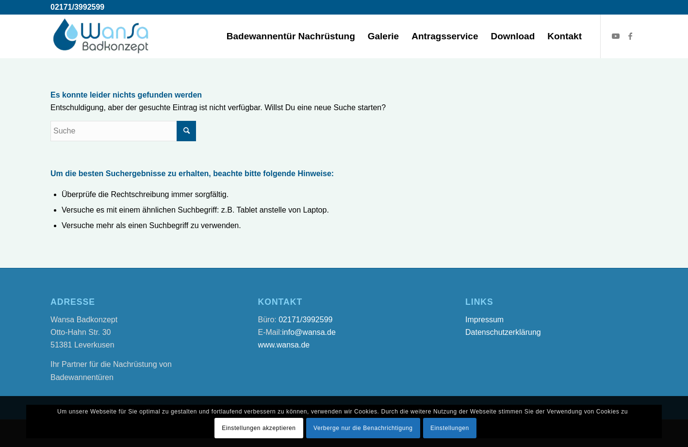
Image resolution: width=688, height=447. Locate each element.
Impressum (484, 319)
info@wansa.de (309, 332)
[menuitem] (290, 36)
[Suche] (123, 131)
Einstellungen (449, 428)
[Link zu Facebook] (630, 36)
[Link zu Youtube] (615, 36)
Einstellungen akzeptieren (258, 428)
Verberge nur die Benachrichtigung (363, 428)
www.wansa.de (284, 345)
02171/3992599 (77, 7)
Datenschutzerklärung (503, 332)
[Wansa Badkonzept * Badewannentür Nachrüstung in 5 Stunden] (101, 36)
